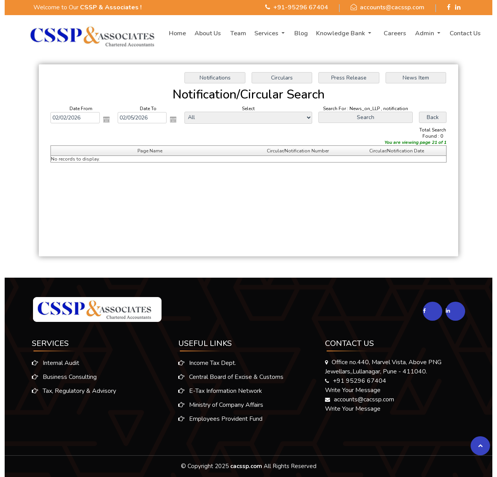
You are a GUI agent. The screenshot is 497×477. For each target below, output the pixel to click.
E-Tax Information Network (220, 393)
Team (238, 33)
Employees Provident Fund (220, 421)
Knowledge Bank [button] (341, 33)
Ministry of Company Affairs (220, 407)
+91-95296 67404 (300, 7)
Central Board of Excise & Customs (230, 379)
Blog (301, 33)
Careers (395, 33)
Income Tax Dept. (207, 365)
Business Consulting (61, 377)
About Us (208, 33)
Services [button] (267, 33)
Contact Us (465, 33)
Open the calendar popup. (107, 120)
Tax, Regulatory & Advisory (71, 391)
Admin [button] (425, 33)
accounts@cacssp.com (392, 7)
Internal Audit (52, 363)
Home (177, 33)
